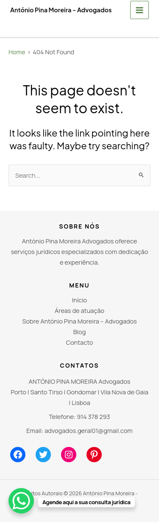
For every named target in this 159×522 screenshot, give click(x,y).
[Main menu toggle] (139, 10)
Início (79, 300)
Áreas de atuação (79, 310)
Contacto (79, 342)
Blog (79, 331)
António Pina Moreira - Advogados (61, 10)
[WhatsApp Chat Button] (21, 501)
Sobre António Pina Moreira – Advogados (79, 321)
